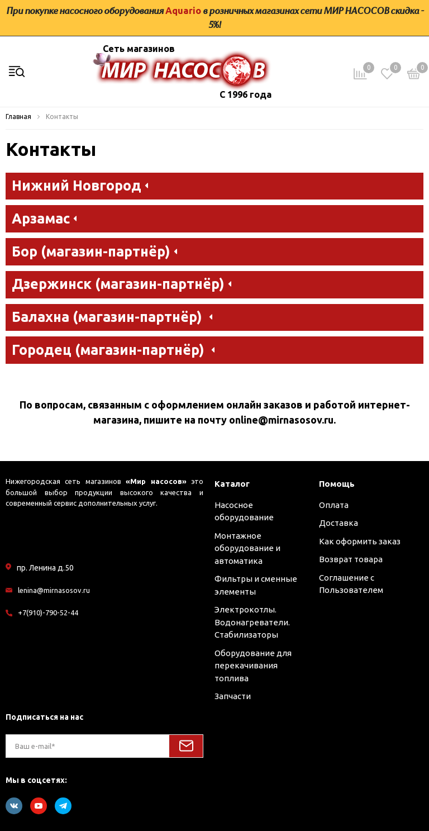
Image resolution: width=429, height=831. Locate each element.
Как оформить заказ (360, 541)
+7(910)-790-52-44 (48, 612)
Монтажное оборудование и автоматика (247, 548)
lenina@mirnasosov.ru (54, 590)
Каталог (232, 483)
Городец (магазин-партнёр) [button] (113, 349)
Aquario (183, 11)
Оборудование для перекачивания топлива (253, 665)
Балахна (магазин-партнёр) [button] (112, 316)
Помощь (337, 483)
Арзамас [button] (44, 217)
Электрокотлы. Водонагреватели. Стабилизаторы (252, 622)
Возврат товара (351, 559)
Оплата (334, 505)
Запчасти (232, 696)
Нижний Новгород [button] (80, 184)
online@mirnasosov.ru (281, 419)
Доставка (338, 523)
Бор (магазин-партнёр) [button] (94, 250)
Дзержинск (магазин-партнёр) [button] (121, 283)
